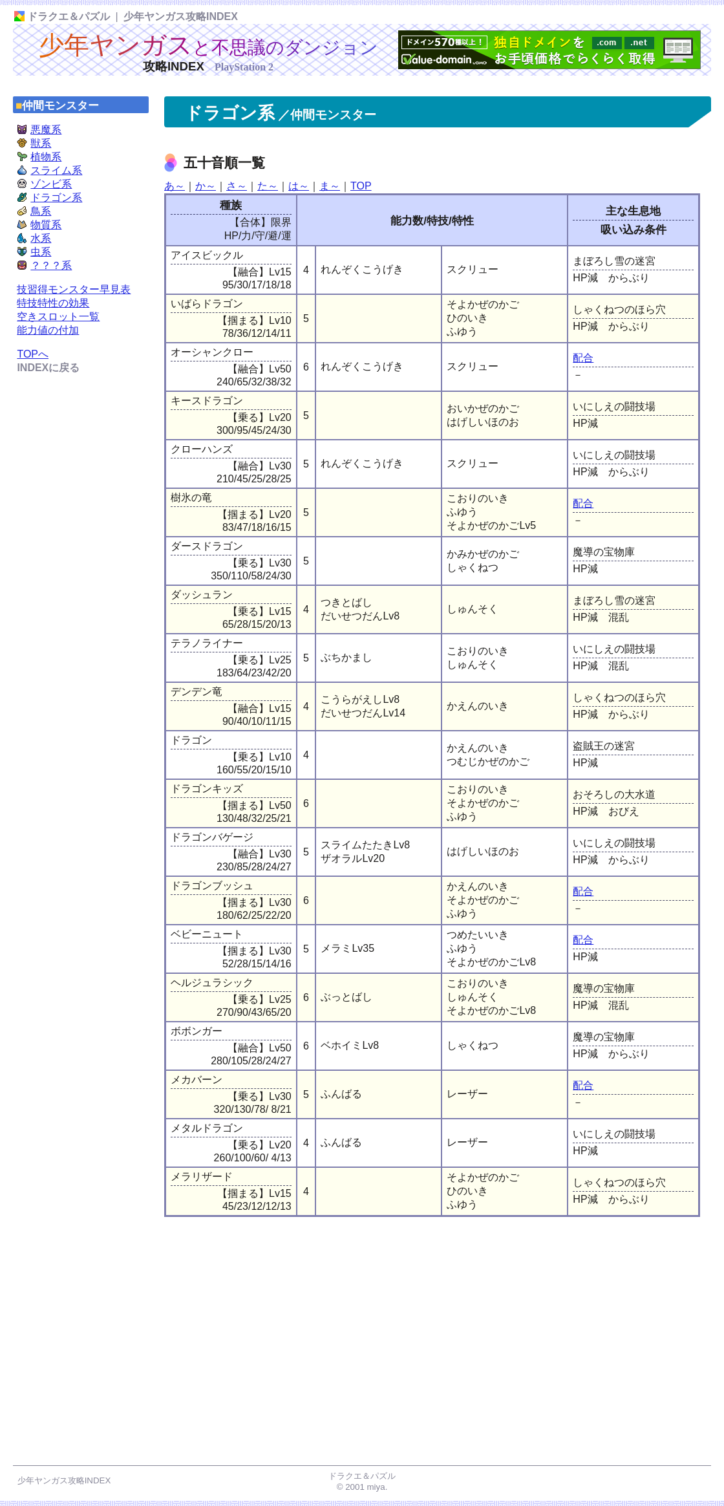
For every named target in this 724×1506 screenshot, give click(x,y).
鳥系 (34, 211)
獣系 (34, 143)
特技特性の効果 (53, 302)
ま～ (329, 185)
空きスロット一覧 (58, 316)
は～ (298, 185)
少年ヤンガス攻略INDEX (180, 16)
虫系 (34, 251)
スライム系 (49, 170)
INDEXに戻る (48, 367)
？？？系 (44, 265)
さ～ (236, 185)
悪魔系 (39, 129)
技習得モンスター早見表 (74, 289)
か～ (205, 185)
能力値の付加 (48, 330)
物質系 (39, 224)
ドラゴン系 (49, 197)
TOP (361, 185)
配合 (583, 357)
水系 (34, 238)
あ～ (174, 185)
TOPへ (32, 354)
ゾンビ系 (44, 183)
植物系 (39, 156)
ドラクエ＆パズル (62, 16)
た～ (267, 185)
